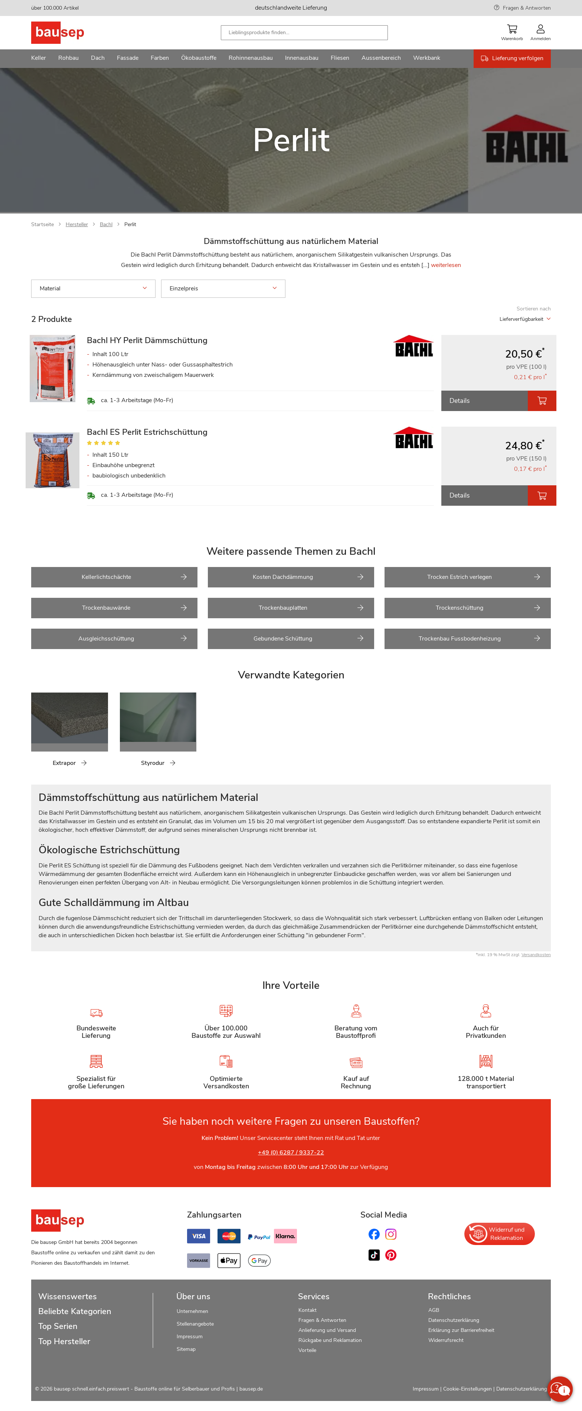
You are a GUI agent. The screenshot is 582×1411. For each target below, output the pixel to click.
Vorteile (307, 1350)
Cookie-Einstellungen (467, 1388)
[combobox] (304, 32)
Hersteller (77, 224)
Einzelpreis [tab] (223, 288)
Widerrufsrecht (446, 1340)
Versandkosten (536, 955)
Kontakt (307, 1310)
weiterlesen (446, 265)
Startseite (42, 224)
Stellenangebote (195, 1323)
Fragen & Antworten (527, 8)
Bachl (106, 224)
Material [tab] (93, 288)
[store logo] (69, 33)
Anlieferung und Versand (327, 1330)
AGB (433, 1310)
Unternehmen (192, 1311)
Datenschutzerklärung (453, 1320)
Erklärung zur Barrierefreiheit (461, 1330)
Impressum (190, 1336)
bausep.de (251, 1388)
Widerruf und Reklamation (496, 1233)
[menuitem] (38, 58)
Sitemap (186, 1349)
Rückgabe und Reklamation (330, 1340)
